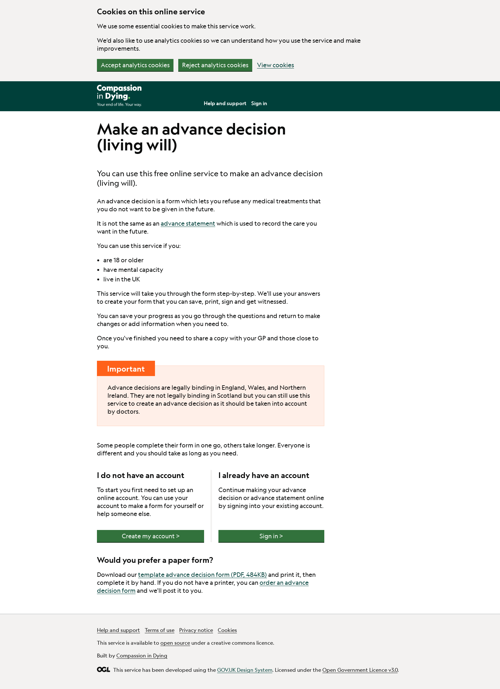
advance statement (188, 223)
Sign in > (271, 536)
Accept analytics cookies (135, 65)
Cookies (227, 630)
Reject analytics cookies (215, 65)
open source (175, 642)
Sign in (259, 103)
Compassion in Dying (141, 655)
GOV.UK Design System (244, 669)
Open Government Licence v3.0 (360, 669)
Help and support (225, 103)
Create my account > (151, 536)
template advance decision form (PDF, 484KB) (202, 574)
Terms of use (159, 630)
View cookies (275, 65)
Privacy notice (196, 630)
